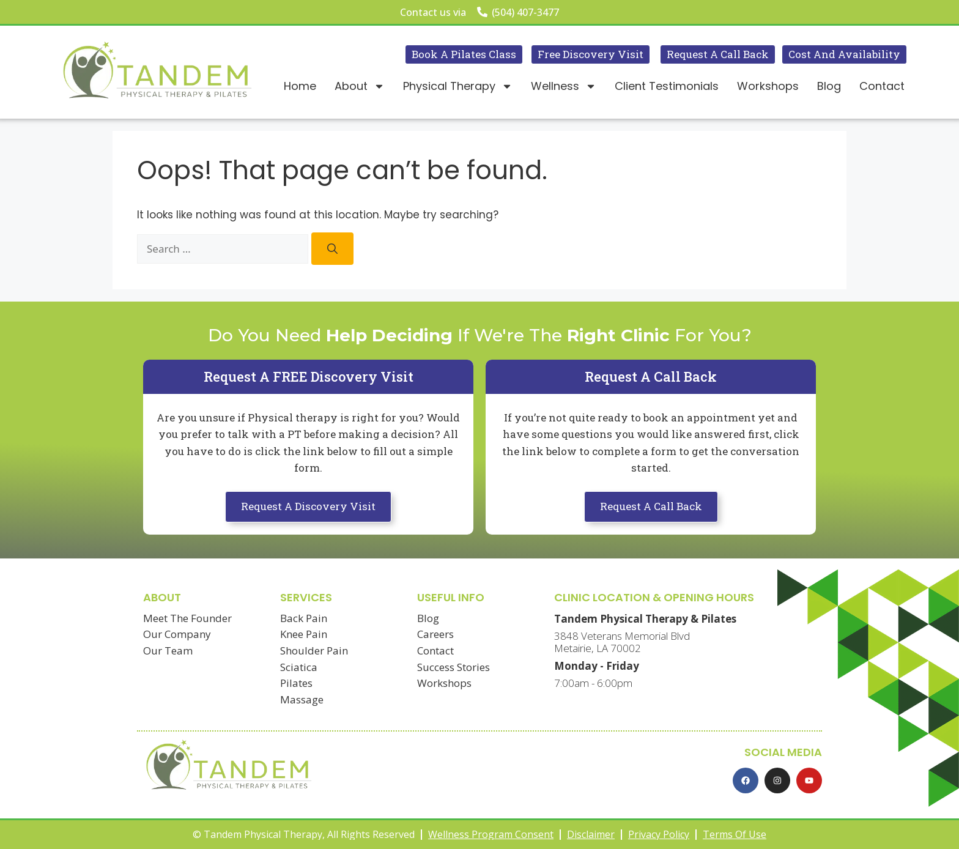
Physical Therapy (458, 86)
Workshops (768, 86)
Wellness (563, 86)
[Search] (332, 248)
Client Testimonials (667, 86)
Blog (829, 86)
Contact (882, 86)
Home (300, 86)
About (360, 86)
